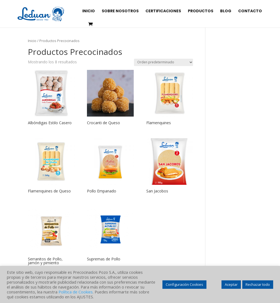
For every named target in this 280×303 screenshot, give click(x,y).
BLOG (225, 11)
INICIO (88, 11)
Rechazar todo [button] (258, 284)
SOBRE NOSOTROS (120, 11)
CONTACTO (250, 11)
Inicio (32, 40)
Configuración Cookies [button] (184, 284)
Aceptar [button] (231, 284)
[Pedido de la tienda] (163, 62)
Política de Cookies (76, 292)
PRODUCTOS (200, 11)
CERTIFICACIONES (163, 11)
